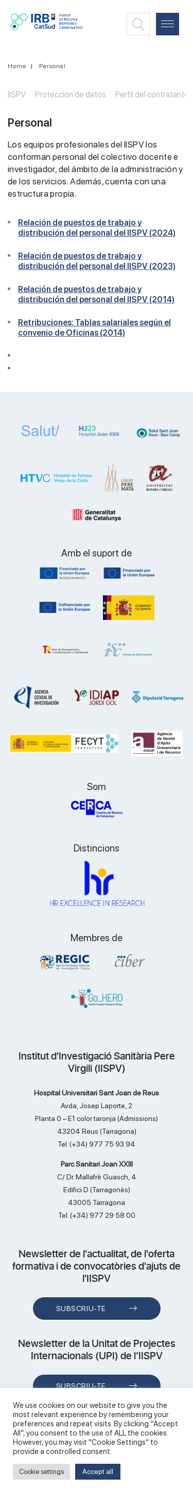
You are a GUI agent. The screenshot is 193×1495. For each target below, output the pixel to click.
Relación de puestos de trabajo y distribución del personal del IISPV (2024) (97, 228)
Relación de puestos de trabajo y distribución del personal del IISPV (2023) (97, 261)
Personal (52, 66)
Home (17, 66)
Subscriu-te (81, 1308)
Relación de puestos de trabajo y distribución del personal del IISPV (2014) (96, 294)
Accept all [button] (97, 1471)
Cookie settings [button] (41, 1472)
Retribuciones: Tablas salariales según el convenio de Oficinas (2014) (94, 328)
